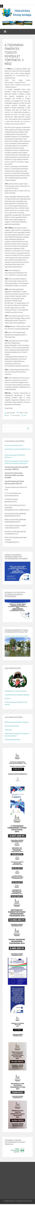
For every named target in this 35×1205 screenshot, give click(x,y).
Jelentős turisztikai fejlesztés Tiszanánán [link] (16, 636)
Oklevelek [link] (7, 698)
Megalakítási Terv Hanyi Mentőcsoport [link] (16, 691)
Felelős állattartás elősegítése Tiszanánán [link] (17, 722)
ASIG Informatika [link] (27, 1201)
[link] (1, 6)
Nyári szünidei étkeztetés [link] (12, 726)
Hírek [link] (25, 415)
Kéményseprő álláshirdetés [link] (12, 739)
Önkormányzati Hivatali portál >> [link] (14, 445)
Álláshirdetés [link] (8, 730)
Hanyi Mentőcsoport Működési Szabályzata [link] (17, 695)
